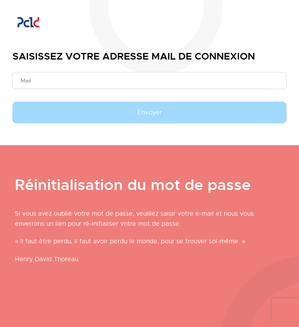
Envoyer (149, 112)
